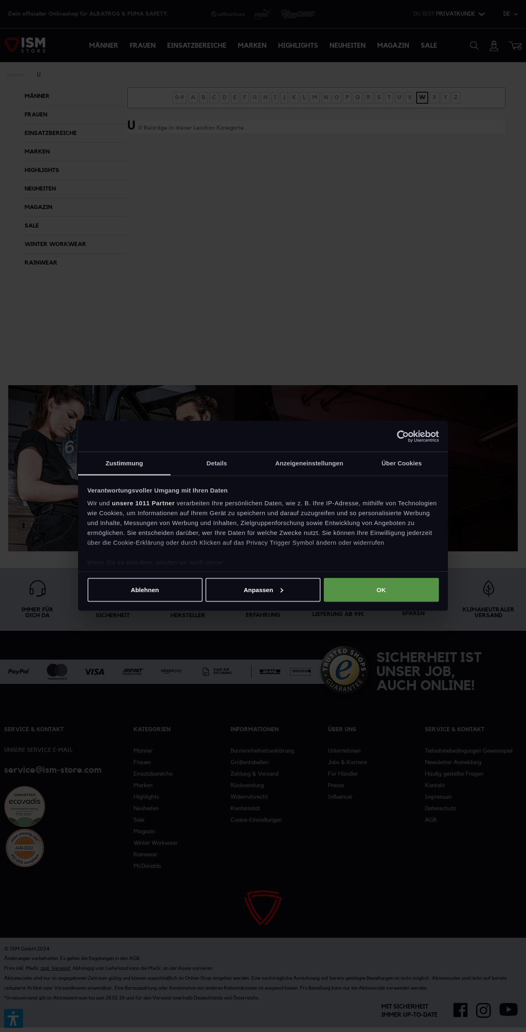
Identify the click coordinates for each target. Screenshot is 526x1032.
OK (381, 589)
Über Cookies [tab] (402, 463)
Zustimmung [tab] (124, 463)
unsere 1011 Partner (143, 503)
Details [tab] (217, 463)
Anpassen (263, 589)
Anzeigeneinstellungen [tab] (309, 463)
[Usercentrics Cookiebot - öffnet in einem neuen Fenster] (403, 436)
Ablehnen (145, 589)
